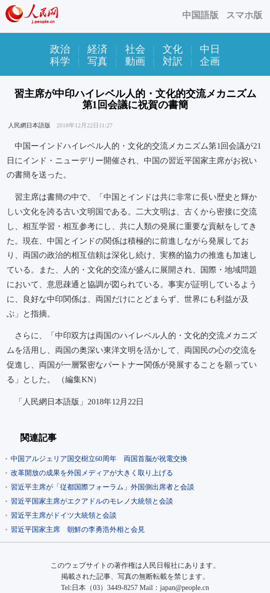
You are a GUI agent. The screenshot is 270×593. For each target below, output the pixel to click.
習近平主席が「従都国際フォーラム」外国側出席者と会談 (102, 487)
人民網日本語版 (29, 125)
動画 (135, 61)
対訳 (173, 61)
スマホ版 (244, 15)
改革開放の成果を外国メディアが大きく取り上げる (92, 473)
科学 (60, 61)
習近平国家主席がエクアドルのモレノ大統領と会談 (92, 501)
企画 (210, 61)
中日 (210, 49)
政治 (60, 49)
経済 (97, 49)
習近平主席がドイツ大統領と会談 (64, 515)
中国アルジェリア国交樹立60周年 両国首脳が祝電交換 (99, 459)
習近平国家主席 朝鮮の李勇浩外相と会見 (78, 529)
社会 (135, 49)
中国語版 (200, 15)
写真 (97, 61)
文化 (173, 49)
